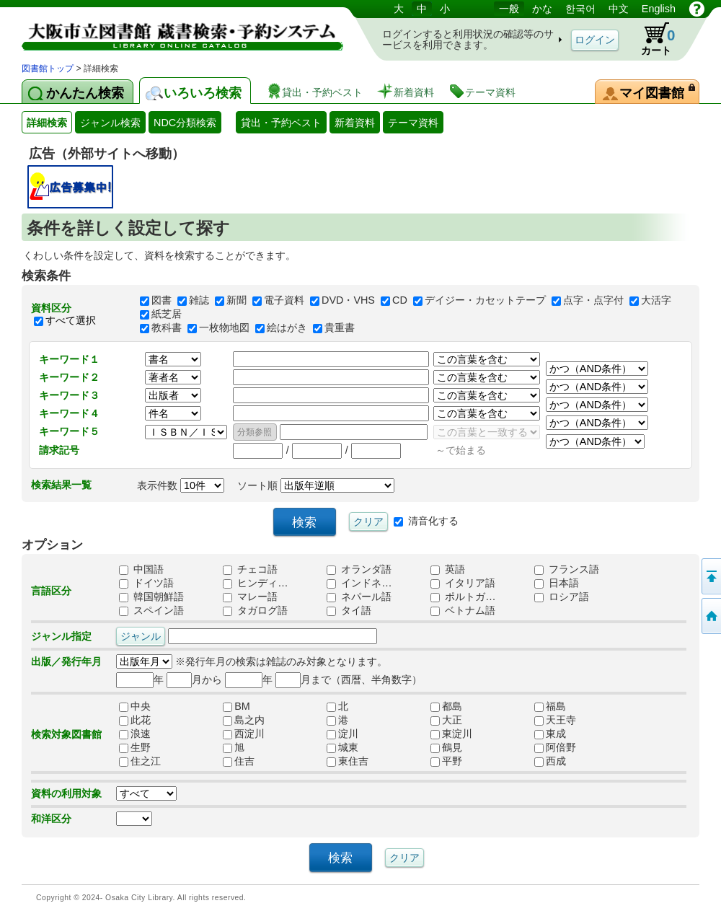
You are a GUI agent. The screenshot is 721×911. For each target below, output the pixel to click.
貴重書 (339, 328)
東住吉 (347, 761)
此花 (135, 720)
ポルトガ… (462, 597)
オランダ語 (359, 570)
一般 (509, 8)
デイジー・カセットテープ (485, 301)
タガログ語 (255, 611)
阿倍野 (555, 748)
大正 (446, 720)
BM (236, 707)
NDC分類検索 (185, 122)
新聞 (236, 301)
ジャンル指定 (61, 636)
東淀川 (451, 734)
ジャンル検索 (110, 122)
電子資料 (284, 301)
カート (651, 39)
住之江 (140, 761)
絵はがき (287, 328)
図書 (161, 301)
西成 (550, 761)
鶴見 (446, 748)
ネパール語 (359, 597)
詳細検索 (47, 122)
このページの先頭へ (710, 576)
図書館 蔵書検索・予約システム (173, 30)
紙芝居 (166, 314)
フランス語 (566, 570)
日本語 (556, 583)
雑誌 (199, 301)
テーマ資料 (413, 122)
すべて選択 (70, 320)
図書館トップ (48, 68)
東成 (550, 734)
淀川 (342, 734)
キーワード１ (69, 359)
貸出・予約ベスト (281, 122)
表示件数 (180, 485)
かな (542, 8)
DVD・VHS (348, 301)
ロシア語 (561, 597)
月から (194, 679)
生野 (135, 748)
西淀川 (244, 734)
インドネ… (359, 583)
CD (399, 301)
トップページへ (710, 616)
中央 (135, 707)
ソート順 (315, 485)
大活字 (656, 301)
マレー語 (250, 597)
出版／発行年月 (66, 661)
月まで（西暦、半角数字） (348, 679)
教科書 (166, 328)
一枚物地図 (224, 328)
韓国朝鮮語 (151, 597)
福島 (550, 707)
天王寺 (555, 720)
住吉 (239, 761)
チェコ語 (250, 570)
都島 (446, 707)
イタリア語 (462, 583)
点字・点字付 (593, 301)
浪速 (135, 734)
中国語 (141, 570)
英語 (447, 570)
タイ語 (349, 611)
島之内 (244, 720)
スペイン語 (151, 611)
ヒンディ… (255, 583)
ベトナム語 (462, 611)
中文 (619, 8)
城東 (342, 748)
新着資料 (355, 122)
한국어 (580, 8)
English (659, 8)
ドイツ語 (146, 583)
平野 (446, 761)
